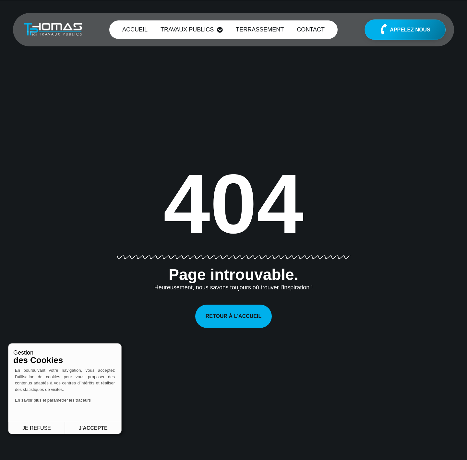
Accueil (135, 29)
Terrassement (260, 29)
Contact (311, 29)
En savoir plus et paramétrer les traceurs (53, 400)
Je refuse (36, 428)
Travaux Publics (192, 30)
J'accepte (92, 428)
